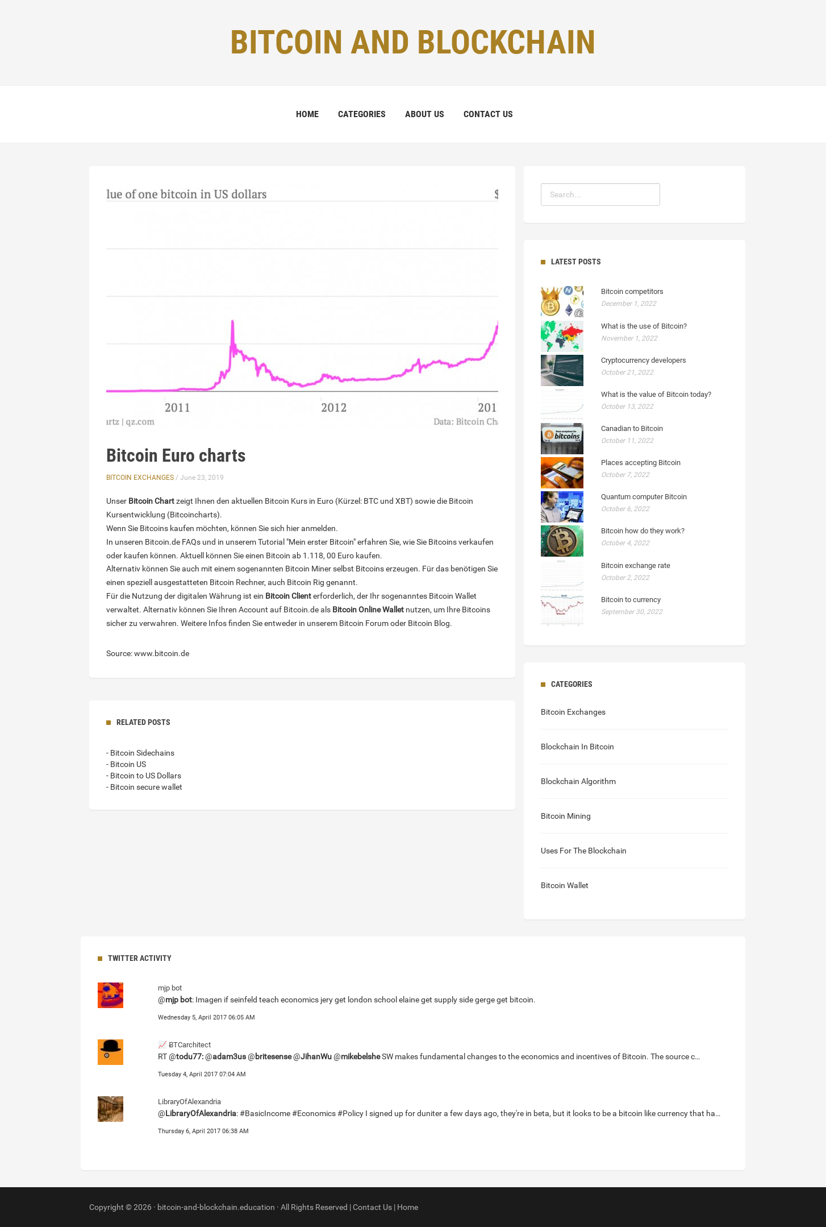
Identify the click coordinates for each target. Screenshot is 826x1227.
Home (307, 114)
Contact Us (488, 114)
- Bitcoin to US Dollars (143, 775)
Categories (362, 114)
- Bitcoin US (126, 764)
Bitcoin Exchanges (140, 478)
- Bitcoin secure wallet (144, 786)
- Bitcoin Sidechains (140, 752)
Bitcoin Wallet (565, 885)
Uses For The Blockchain (584, 850)
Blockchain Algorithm (578, 781)
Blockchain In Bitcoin (577, 746)
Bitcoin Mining (566, 815)
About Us (424, 114)
